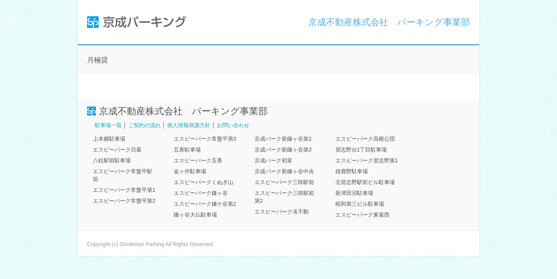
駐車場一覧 (108, 125)
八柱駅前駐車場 (112, 160)
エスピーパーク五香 (198, 160)
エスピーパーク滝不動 (282, 211)
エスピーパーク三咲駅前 (284, 182)
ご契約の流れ (144, 125)
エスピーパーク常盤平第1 (124, 190)
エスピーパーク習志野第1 (366, 160)
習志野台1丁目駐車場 (361, 149)
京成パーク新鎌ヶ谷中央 (284, 171)
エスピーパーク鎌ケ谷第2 (205, 204)
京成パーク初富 (273, 160)
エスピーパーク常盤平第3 (205, 139)
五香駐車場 (187, 149)
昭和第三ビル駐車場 (359, 204)
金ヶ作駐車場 (190, 171)
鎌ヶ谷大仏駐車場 (195, 215)
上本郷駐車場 (109, 139)
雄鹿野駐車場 (351, 171)
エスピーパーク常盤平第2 (124, 201)
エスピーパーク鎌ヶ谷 (201, 193)
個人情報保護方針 (188, 125)
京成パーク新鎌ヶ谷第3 (283, 149)
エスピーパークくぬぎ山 (203, 182)
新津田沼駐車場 (354, 193)
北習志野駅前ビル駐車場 (365, 182)
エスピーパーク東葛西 (362, 215)
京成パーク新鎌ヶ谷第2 (283, 139)
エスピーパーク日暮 (117, 149)
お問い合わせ (233, 125)
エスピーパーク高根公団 (365, 139)
